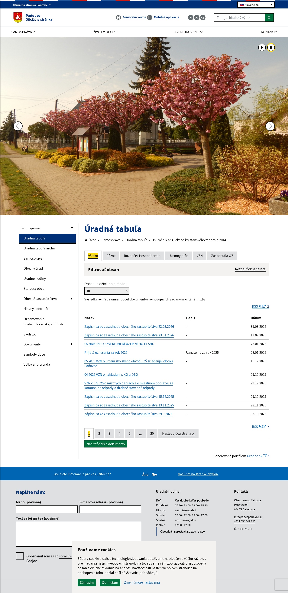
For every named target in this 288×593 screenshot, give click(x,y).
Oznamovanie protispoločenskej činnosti (43, 321)
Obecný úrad (33, 268)
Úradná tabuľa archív (40, 248)
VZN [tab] (200, 255)
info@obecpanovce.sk (248, 517)
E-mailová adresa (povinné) (101, 502)
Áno (146, 474)
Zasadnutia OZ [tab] (222, 255)
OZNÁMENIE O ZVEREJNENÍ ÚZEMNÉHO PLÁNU (119, 343)
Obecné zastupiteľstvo (40, 298)
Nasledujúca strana (178, 433)
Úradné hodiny (35, 278)
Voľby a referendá (37, 364)
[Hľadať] (269, 17)
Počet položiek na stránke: (105, 284)
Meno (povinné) (28, 502)
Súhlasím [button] (87, 582)
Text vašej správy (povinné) (38, 518)
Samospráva (30, 228)
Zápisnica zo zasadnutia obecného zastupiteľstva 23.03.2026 (129, 326)
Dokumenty (32, 344)
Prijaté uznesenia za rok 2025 (105, 352)
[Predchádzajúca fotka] (18, 126)
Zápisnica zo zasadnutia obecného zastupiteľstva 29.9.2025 (128, 414)
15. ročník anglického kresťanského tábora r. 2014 (189, 240)
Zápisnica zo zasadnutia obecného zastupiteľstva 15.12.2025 (129, 396)
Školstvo (30, 334)
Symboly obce (34, 354)
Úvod (90, 240)
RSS (259, 306)
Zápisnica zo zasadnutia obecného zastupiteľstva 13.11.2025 (129, 405)
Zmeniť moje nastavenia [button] (142, 582)
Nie (155, 474)
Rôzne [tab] (110, 255)
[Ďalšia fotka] (270, 126)
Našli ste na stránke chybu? (198, 474)
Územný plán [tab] (178, 255)
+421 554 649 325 (244, 521)
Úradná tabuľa (34, 238)
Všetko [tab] (93, 255)
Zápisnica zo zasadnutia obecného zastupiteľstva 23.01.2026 (129, 335)
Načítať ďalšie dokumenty (106, 444)
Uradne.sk (257, 456)
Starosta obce (34, 288)
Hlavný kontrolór (36, 308)
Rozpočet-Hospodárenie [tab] (142, 255)
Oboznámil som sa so (60, 558)
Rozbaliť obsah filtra (250, 269)
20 (152, 433)
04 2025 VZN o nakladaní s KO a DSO (111, 374)
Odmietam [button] (110, 582)
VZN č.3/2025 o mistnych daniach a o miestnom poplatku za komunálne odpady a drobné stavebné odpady (128, 385)
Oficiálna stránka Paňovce (32, 5)
